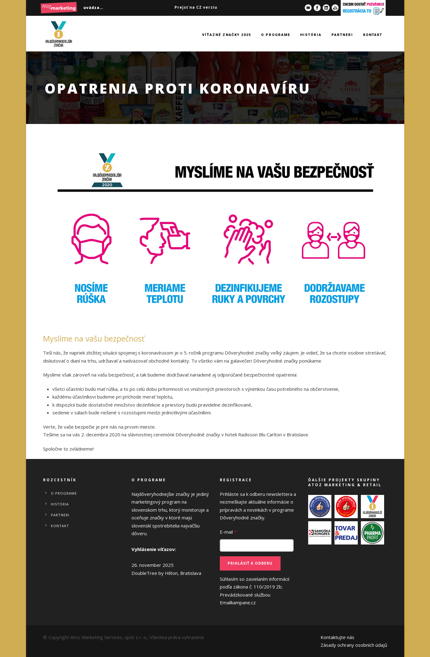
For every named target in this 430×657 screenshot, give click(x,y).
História (310, 35)
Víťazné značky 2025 (226, 35)
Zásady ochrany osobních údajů (354, 645)
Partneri (342, 35)
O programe (275, 35)
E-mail (228, 532)
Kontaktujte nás (337, 637)
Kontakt (372, 35)
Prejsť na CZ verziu (196, 7)
